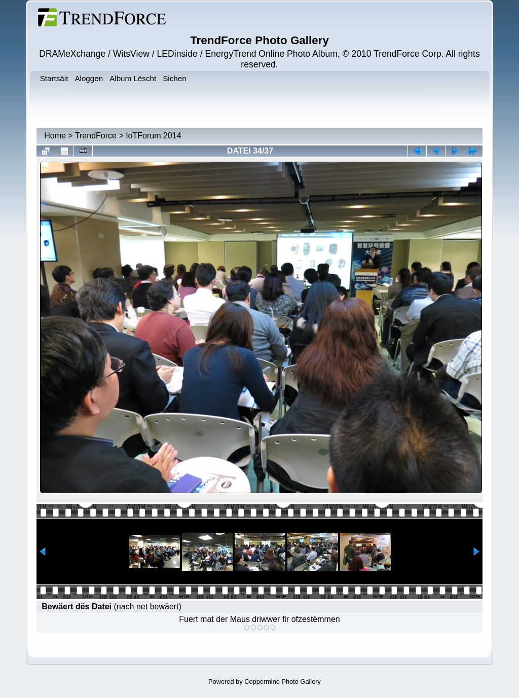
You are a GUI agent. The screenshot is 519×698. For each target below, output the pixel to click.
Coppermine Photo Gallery (282, 681)
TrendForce (96, 135)
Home (55, 135)
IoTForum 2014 (153, 135)
